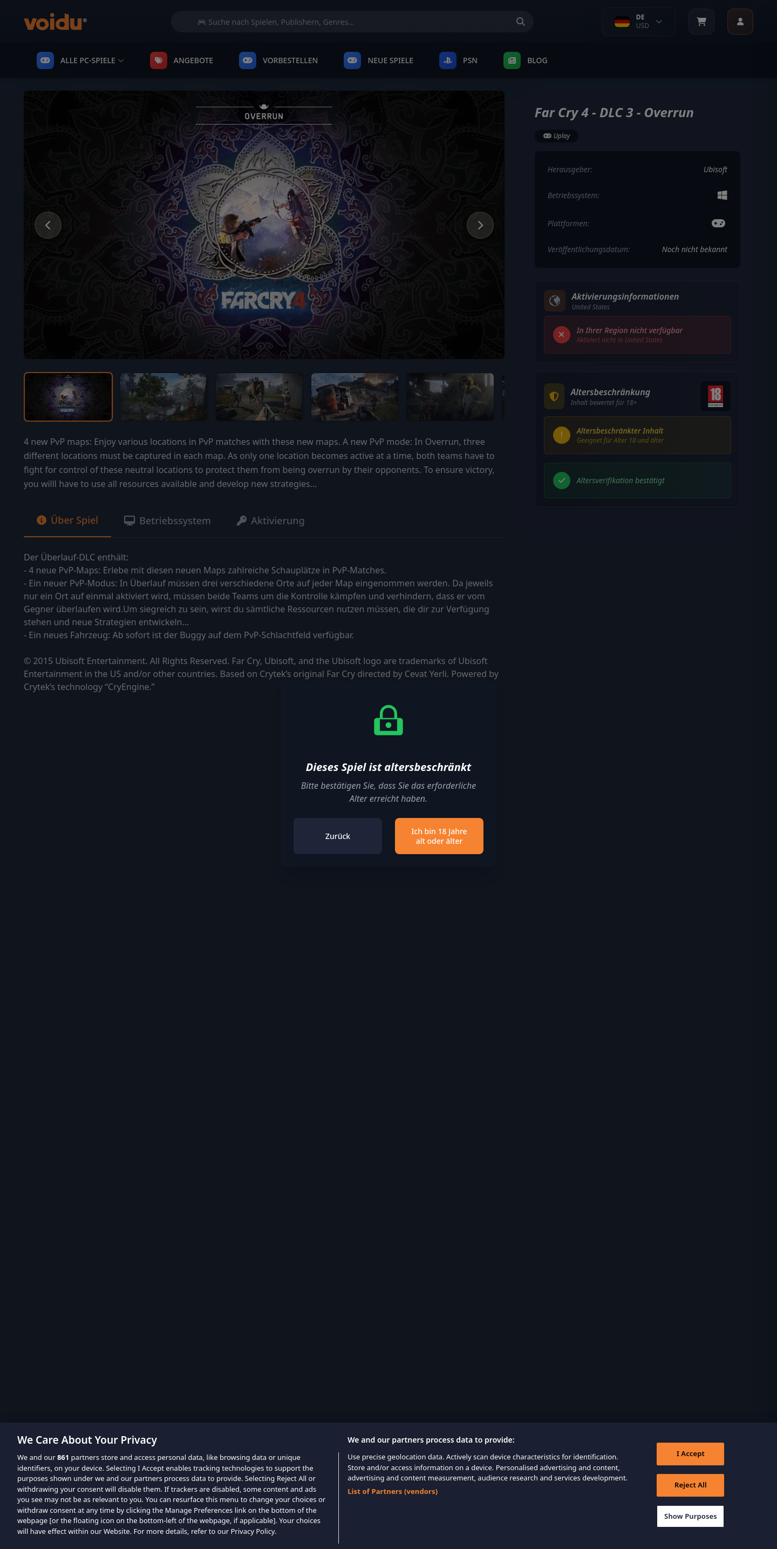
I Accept (691, 1466)
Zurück (337, 836)
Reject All (690, 1498)
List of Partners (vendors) (392, 1504)
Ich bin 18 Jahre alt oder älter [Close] (439, 836)
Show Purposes (690, 1529)
